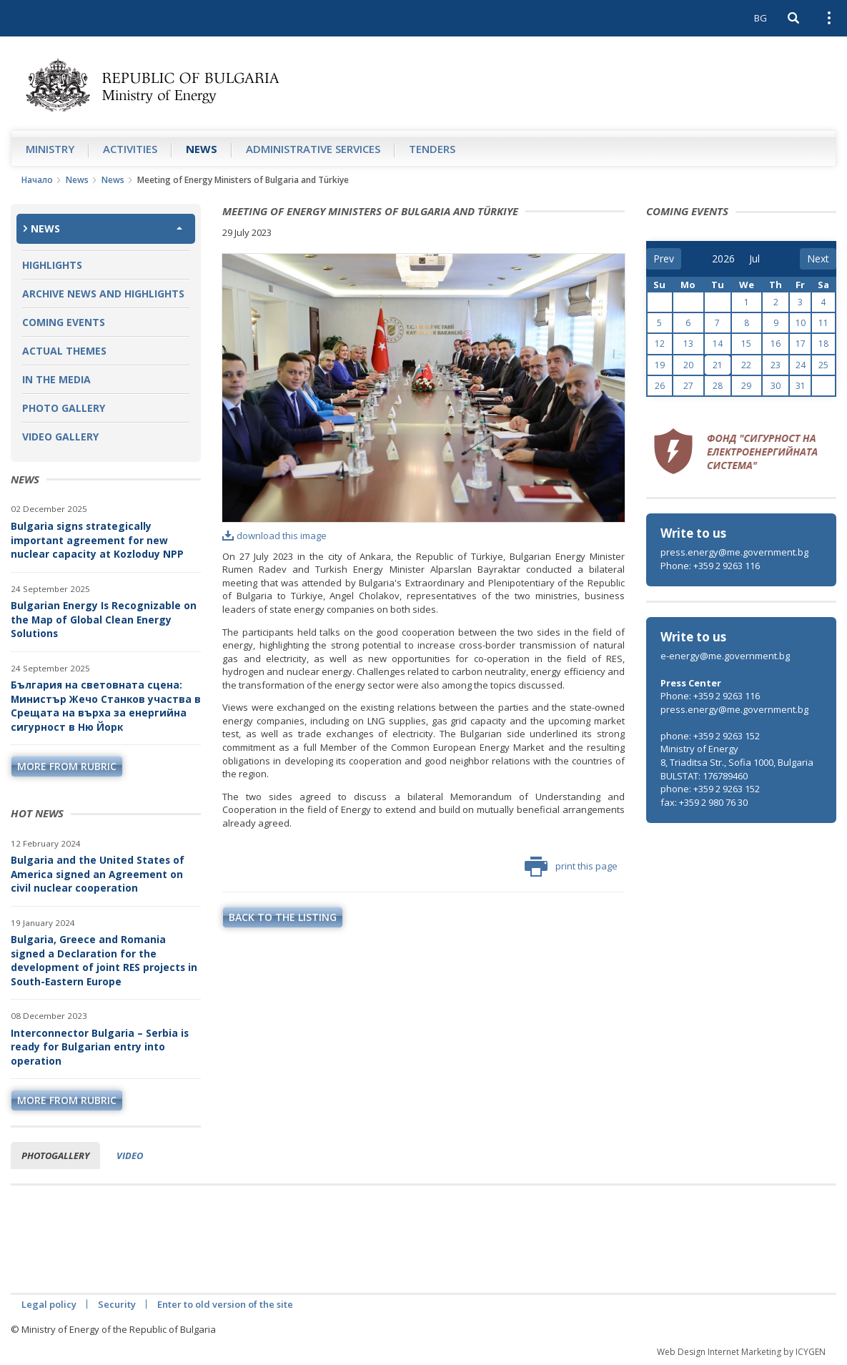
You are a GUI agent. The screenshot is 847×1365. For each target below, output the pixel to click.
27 (688, 386)
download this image (274, 535)
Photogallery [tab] (55, 1155)
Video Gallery (60, 436)
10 (801, 323)
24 (801, 365)
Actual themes (64, 351)
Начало (37, 180)
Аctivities (130, 149)
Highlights (52, 265)
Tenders (432, 149)
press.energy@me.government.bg (734, 552)
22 (746, 365)
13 (688, 343)
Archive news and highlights (103, 293)
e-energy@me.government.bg (725, 655)
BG (760, 17)
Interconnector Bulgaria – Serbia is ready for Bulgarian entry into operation (100, 1047)
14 (718, 343)
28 (718, 386)
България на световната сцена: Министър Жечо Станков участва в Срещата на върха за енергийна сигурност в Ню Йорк (106, 706)
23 (776, 365)
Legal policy (48, 1304)
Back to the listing (283, 917)
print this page (571, 866)
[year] (723, 259)
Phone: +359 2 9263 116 (710, 565)
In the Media (56, 379)
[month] (759, 259)
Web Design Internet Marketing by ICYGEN (741, 1352)
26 (660, 386)
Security (117, 1304)
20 (688, 365)
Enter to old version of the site (225, 1304)
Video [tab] (130, 1155)
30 (776, 386)
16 (776, 343)
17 (801, 343)
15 (746, 343)
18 (823, 343)
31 (801, 386)
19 (660, 365)
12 (660, 343)
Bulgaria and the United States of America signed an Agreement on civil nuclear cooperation (97, 874)
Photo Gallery (63, 408)
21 (718, 365)
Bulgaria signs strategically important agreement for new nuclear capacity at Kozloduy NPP (97, 540)
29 (746, 386)
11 (823, 323)
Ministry (50, 149)
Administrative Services (313, 149)
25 (823, 365)
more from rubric (67, 766)
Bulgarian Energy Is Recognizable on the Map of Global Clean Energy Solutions (104, 619)
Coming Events (63, 322)
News (201, 149)
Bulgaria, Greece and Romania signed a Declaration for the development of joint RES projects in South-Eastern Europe (104, 960)
